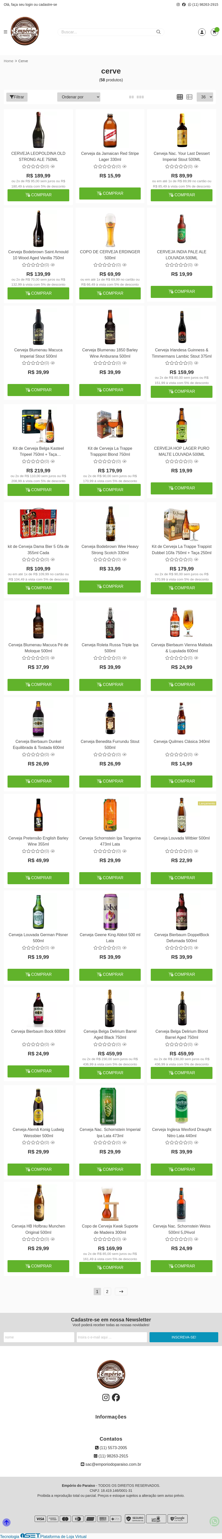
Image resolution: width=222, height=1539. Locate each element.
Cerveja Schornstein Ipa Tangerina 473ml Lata (109, 841)
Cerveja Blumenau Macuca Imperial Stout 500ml (38, 353)
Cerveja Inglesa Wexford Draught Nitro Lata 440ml (181, 1132)
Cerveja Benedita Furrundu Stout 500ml (110, 744)
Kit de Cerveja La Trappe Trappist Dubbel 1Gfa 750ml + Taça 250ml (181, 549)
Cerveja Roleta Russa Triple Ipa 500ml (110, 648)
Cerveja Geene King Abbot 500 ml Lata (110, 938)
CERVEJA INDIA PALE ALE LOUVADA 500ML (181, 255)
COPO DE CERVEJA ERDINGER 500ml (110, 255)
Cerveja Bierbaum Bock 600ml (38, 1031)
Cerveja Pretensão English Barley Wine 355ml (38, 841)
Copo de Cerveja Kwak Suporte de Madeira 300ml (110, 1229)
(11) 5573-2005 (111, 1448)
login (29, 5)
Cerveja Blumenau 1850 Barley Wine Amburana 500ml (109, 353)
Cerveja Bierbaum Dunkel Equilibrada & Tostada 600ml (38, 744)
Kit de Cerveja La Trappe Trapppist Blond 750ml (110, 451)
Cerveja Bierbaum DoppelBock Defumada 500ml (181, 938)
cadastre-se (48, 5)
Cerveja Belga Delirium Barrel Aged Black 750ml (109, 1034)
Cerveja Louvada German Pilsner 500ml (38, 938)
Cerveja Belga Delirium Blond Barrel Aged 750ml (181, 1034)
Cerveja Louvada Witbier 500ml (181, 838)
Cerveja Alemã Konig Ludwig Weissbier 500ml (38, 1132)
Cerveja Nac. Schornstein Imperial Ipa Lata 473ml (109, 1132)
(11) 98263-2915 (203, 5)
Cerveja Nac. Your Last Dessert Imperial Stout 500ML (181, 156)
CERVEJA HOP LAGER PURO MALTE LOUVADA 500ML (181, 451)
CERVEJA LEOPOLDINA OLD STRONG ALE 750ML (38, 156)
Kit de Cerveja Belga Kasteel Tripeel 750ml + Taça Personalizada (38, 452)
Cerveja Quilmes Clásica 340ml (181, 741)
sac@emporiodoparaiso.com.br (111, 1464)
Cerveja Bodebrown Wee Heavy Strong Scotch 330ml (109, 549)
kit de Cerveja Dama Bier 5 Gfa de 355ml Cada (38, 549)
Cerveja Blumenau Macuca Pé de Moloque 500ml (38, 648)
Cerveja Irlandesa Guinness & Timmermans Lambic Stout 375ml (181, 353)
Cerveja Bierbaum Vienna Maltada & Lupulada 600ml (181, 648)
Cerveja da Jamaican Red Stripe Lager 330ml (109, 156)
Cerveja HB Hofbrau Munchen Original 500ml (38, 1229)
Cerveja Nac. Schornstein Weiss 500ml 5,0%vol (181, 1229)
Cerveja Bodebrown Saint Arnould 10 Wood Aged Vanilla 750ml (38, 255)
